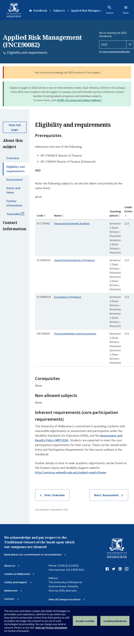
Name (57, 215)
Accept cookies (85, 621)
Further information (14, 203)
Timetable (17, 215)
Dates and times (13, 190)
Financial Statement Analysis (72, 223)
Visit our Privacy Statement (51, 627)
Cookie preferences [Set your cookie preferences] (115, 621)
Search (109, 9)
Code (40, 215)
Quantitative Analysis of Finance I (74, 260)
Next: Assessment (106, 495)
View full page (15, 127)
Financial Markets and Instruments (75, 333)
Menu (126, 9)
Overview (12, 158)
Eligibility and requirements (15, 169)
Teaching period (115, 213)
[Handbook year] (116, 44)
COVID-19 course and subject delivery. (79, 100)
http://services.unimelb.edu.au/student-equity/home (70, 472)
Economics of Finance (67, 297)
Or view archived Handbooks (114, 51)
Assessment (14, 180)
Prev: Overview (55, 495)
